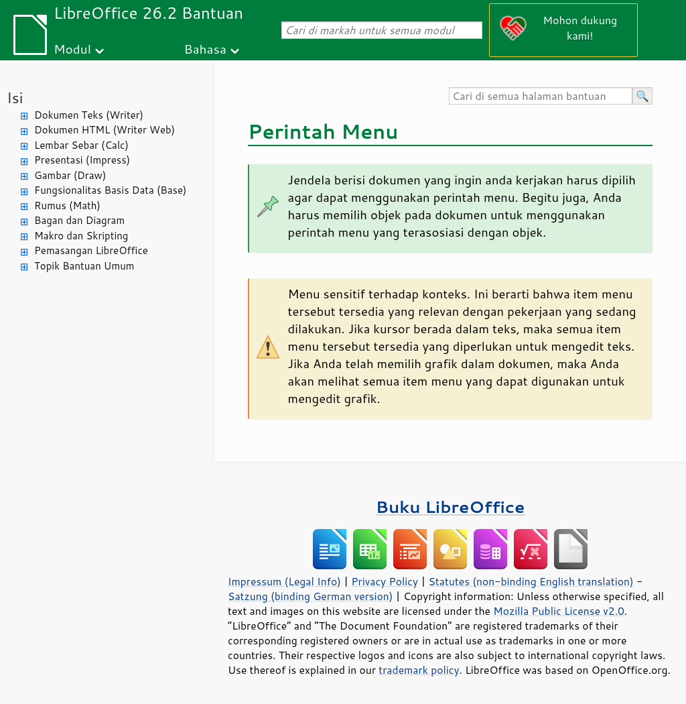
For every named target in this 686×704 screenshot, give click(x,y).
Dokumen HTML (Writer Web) (104, 130)
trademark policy (419, 669)
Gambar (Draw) (70, 175)
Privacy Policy (384, 581)
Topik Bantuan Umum (84, 266)
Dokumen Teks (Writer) (88, 115)
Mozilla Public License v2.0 (558, 610)
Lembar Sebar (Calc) (81, 145)
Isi (15, 97)
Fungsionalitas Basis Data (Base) (110, 190)
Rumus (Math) (67, 205)
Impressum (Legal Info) (284, 581)
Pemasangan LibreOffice (91, 250)
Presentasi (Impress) (82, 160)
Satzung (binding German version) (310, 596)
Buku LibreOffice (450, 506)
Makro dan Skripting (81, 236)
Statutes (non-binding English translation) (530, 581)
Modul (72, 49)
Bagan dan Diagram (79, 220)
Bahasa (205, 49)
